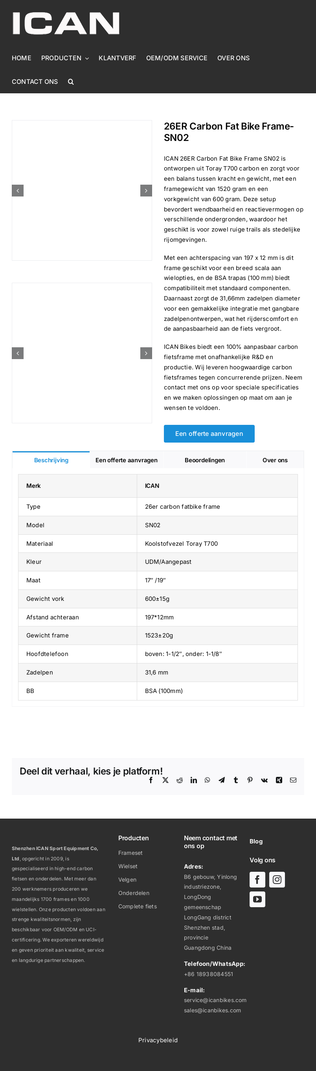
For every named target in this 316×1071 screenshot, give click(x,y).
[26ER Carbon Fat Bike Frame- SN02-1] (82, 190)
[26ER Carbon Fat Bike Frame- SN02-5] (82, 353)
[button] (71, 81)
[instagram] (277, 880)
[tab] (51, 459)
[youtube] (257, 899)
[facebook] (257, 880)
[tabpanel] (158, 587)
